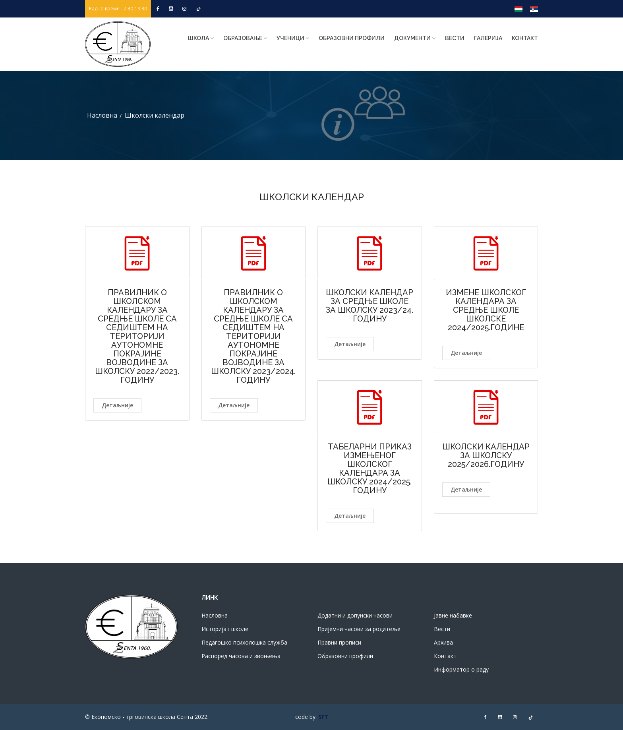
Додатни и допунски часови (355, 615)
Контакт (525, 38)
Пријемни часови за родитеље (358, 629)
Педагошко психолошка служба (244, 642)
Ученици (293, 38)
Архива (443, 642)
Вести (454, 38)
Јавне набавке (453, 615)
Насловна (102, 115)
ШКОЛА (201, 38)
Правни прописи (339, 642)
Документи (414, 38)
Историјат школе (224, 629)
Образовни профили (352, 38)
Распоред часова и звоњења (241, 656)
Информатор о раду (461, 669)
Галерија (488, 38)
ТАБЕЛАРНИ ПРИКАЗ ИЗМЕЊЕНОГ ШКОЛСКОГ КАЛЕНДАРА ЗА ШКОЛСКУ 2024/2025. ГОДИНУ (369, 468)
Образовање (245, 38)
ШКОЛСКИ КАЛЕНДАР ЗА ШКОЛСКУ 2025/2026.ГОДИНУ (486, 455)
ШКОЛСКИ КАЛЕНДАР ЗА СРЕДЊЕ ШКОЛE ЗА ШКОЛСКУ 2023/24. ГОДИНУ (369, 305)
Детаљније (117, 405)
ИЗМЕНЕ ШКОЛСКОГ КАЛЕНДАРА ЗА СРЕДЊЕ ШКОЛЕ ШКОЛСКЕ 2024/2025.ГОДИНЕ (486, 310)
